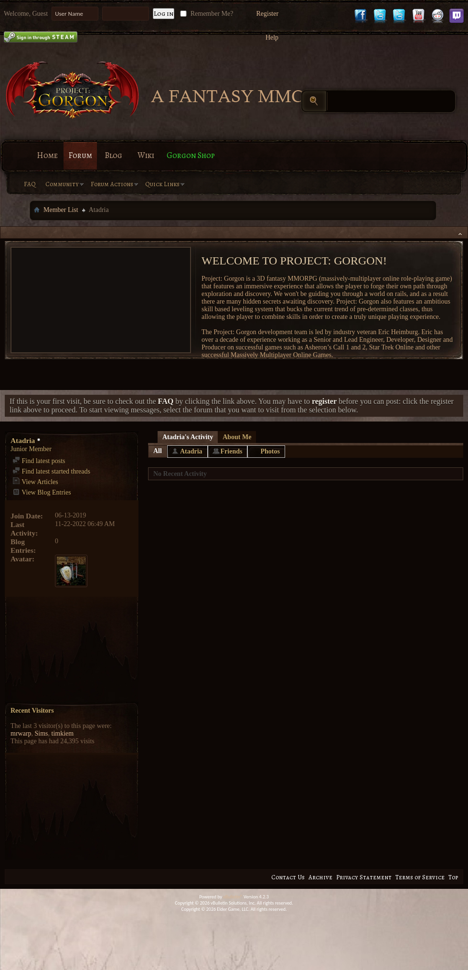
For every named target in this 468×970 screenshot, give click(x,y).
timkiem (63, 733)
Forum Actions (112, 184)
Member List (60, 209)
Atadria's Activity (187, 437)
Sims (41, 733)
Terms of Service (420, 877)
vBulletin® (233, 897)
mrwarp (21, 733)
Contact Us (288, 877)
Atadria (191, 451)
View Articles (35, 481)
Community (62, 184)
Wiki (146, 155)
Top (453, 877)
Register (267, 13)
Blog (113, 155)
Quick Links (162, 184)
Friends (232, 451)
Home (47, 155)
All (157, 450)
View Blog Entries (41, 492)
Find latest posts (38, 460)
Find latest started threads (51, 471)
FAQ (30, 184)
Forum (80, 155)
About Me (237, 437)
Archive (320, 877)
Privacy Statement (364, 877)
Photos (269, 451)
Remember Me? (205, 13)
